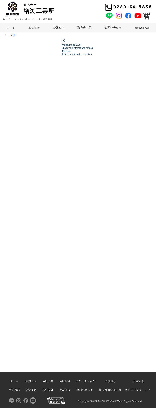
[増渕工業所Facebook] (128, 16)
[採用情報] (138, 381)
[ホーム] (5, 35)
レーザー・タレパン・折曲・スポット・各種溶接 (27, 19)
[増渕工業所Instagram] (119, 16)
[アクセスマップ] (85, 381)
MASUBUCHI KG (100, 401)
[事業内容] (15, 390)
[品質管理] (48, 390)
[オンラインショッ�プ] (147, 16)
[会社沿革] (65, 381)
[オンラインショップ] (138, 390)
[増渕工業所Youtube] (138, 16)
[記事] (13, 35)
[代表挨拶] (111, 381)
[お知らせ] (31, 381)
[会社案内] (48, 381)
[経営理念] (31, 390)
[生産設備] (65, 390)
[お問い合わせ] (85, 390)
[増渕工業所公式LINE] (109, 16)
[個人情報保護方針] (110, 390)
